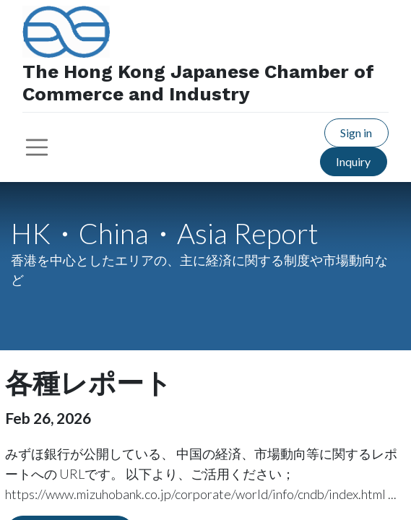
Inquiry (353, 161)
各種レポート (88, 383)
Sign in (356, 132)
